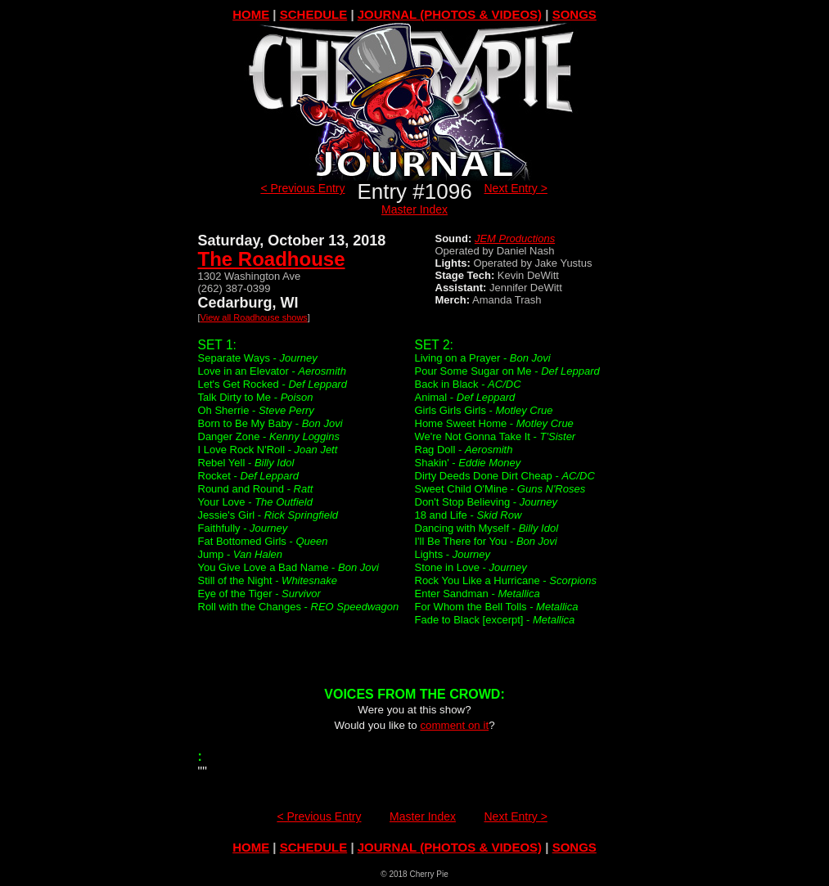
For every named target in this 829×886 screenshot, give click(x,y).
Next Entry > (515, 188)
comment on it (454, 725)
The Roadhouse (271, 259)
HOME (250, 14)
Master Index (414, 209)
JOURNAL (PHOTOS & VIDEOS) (450, 14)
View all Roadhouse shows (254, 317)
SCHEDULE (314, 14)
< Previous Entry (302, 188)
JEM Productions (515, 238)
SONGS (574, 14)
